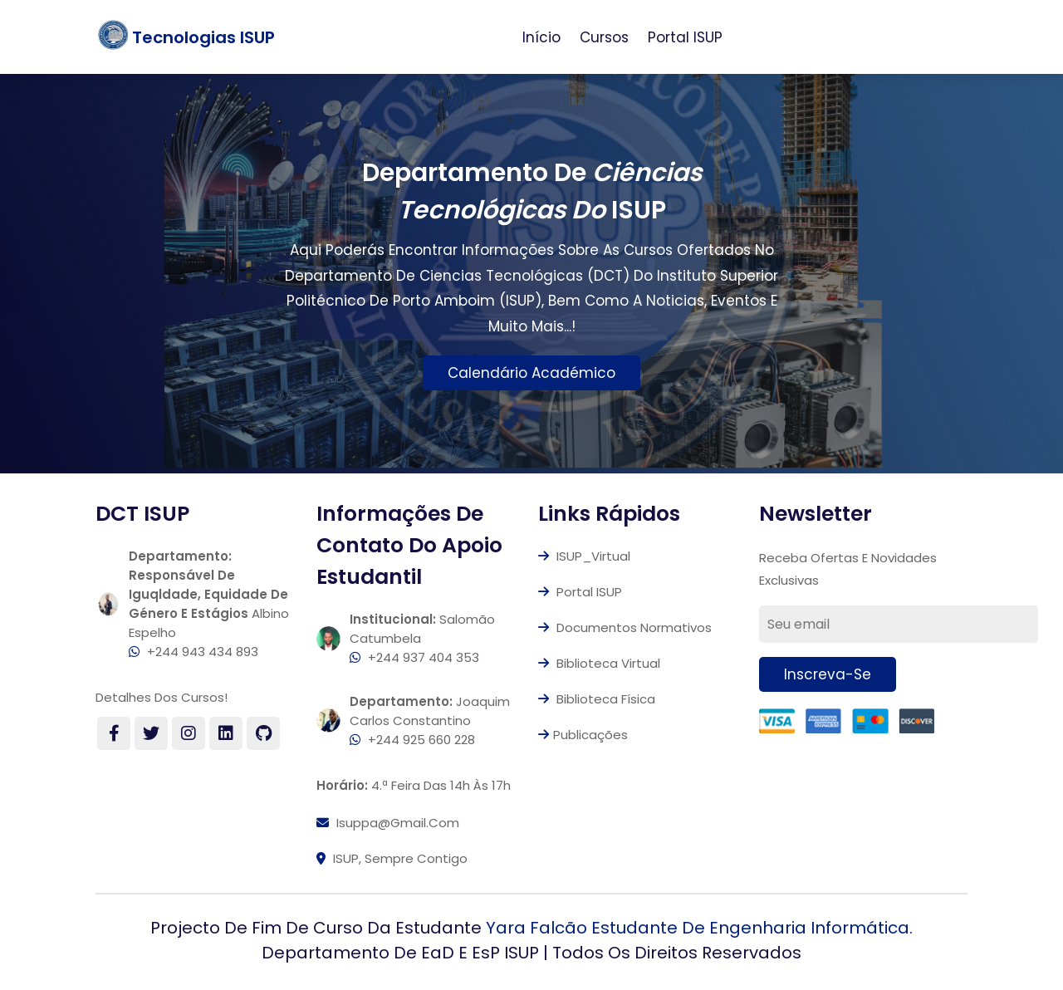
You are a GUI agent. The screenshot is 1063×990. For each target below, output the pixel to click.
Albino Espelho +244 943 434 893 (209, 603)
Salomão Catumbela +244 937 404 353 (422, 638)
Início (541, 37)
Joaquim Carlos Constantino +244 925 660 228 (430, 720)
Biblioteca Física (596, 699)
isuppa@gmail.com (387, 822)
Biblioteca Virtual (599, 663)
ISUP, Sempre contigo (392, 858)
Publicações (583, 734)
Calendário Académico (531, 373)
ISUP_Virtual (584, 556)
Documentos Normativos (625, 627)
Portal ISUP (685, 37)
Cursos (604, 37)
